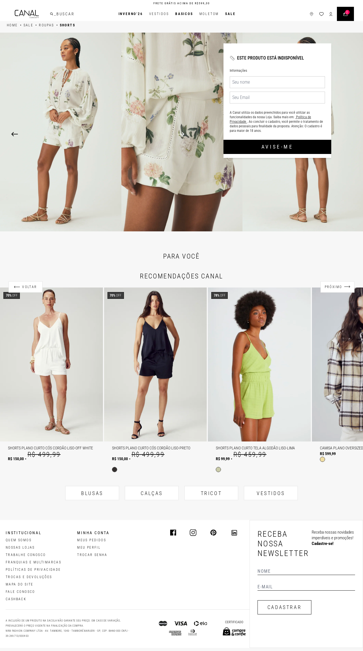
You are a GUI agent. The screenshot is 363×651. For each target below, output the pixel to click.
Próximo (333, 287)
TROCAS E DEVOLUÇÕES (29, 577)
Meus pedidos (91, 540)
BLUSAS (92, 493)
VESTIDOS (271, 493)
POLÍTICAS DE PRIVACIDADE (33, 570)
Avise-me (277, 147)
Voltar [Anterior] (29, 287)
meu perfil (89, 547)
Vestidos (159, 14)
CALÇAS (152, 493)
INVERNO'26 (131, 14)
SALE (230, 14)
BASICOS (184, 14)
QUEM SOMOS (18, 540)
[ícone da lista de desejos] (321, 14)
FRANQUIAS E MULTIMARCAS (33, 562)
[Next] (265, 134)
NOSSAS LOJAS (20, 547)
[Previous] (14, 134)
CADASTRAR (284, 607)
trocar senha (92, 555)
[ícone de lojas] (311, 14)
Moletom (209, 14)
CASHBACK (16, 599)
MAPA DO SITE (19, 584)
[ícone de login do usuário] (330, 14)
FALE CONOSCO (20, 592)
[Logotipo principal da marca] (27, 14)
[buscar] (51, 13)
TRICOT (211, 493)
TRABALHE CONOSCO (26, 555)
